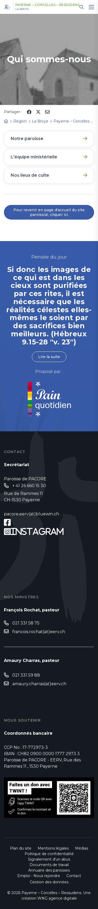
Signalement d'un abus (49, 859)
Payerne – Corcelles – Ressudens (47, 5)
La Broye (22, 9)
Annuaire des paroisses (49, 870)
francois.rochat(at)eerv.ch (38, 631)
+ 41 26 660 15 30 (29, 485)
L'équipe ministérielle (34, 156)
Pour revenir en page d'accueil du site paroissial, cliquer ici (49, 212)
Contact (73, 875)
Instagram (37, 532)
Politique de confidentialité (49, 853)
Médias (81, 848)
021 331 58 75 (25, 623)
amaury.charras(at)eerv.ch (39, 683)
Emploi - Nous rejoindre (38, 875)
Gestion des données (49, 882)
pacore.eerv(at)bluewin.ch (31, 513)
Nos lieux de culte (30, 175)
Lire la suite (49, 356)
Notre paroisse (27, 138)
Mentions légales (53, 848)
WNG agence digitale (57, 898)
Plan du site (20, 848)
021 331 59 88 (26, 675)
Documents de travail (49, 864)
